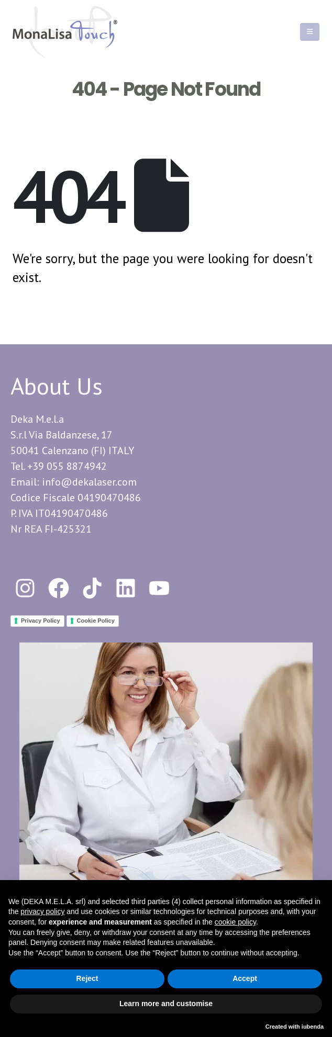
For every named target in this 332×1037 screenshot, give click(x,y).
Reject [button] (87, 978)
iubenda (313, 1026)
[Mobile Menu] (309, 32)
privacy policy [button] (42, 911)
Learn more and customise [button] (166, 1003)
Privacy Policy (40, 620)
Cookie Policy (96, 620)
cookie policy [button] (235, 922)
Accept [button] (245, 978)
